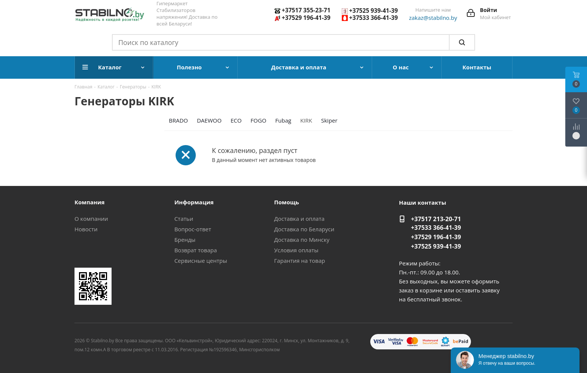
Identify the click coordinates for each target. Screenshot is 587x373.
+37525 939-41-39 (373, 10)
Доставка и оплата (299, 218)
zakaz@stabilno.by (433, 17)
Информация (194, 202)
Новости (86, 229)
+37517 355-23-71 (306, 10)
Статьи (183, 218)
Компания (89, 202)
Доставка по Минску (301, 239)
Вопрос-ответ (192, 229)
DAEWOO (209, 120)
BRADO (178, 120)
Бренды (184, 239)
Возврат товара (195, 250)
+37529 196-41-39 (306, 17)
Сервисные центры (200, 260)
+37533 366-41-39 (373, 17)
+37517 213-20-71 (436, 219)
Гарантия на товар (299, 260)
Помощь (286, 202)
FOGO (258, 120)
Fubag (283, 120)
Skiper (329, 120)
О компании (91, 218)
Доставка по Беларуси (304, 229)
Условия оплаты (296, 250)
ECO (236, 120)
